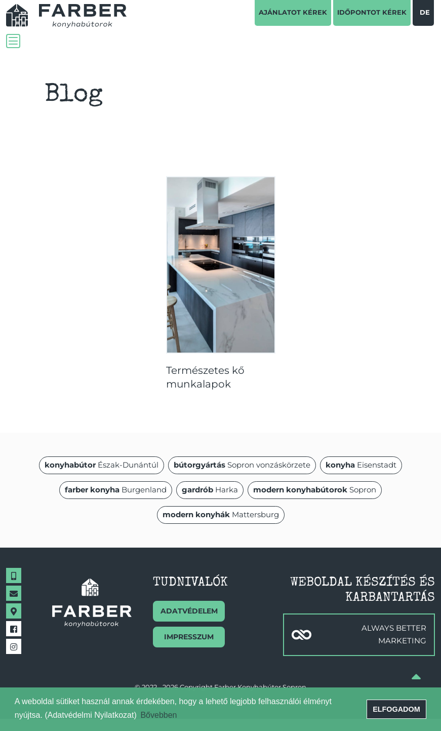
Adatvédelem (189, 610)
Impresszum (189, 636)
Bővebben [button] (158, 715)
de (425, 12)
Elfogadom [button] (396, 709)
